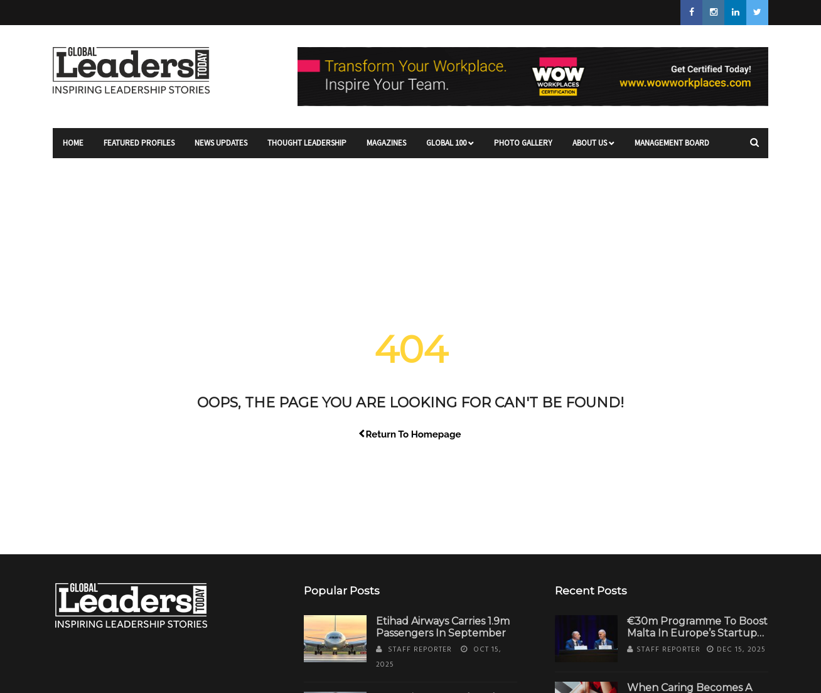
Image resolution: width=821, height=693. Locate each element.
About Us (593, 147)
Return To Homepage (410, 434)
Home (73, 147)
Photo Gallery (523, 147)
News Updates (221, 147)
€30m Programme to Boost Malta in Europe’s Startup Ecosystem (697, 633)
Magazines (386, 147)
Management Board (672, 147)
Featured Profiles (139, 147)
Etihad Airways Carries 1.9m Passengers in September (443, 627)
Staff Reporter (420, 649)
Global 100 (450, 147)
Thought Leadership (307, 147)
